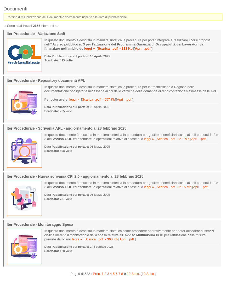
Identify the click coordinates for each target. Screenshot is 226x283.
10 (129, 274)
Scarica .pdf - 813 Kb (115, 48)
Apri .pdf (143, 48)
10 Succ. (148, 274)
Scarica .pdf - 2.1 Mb (173, 139)
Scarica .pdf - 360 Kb (101, 239)
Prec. (97, 274)
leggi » (89, 48)
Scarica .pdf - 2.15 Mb (174, 187)
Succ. (136, 274)
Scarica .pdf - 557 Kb (98, 99)
